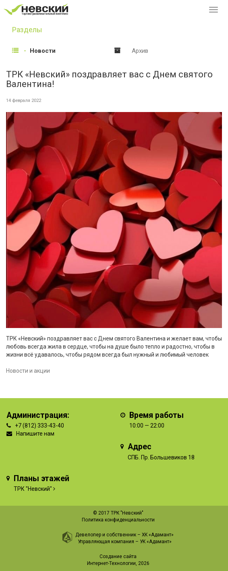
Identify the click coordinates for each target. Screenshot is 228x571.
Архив (140, 50)
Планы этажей (41, 478)
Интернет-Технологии (111, 563)
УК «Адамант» (156, 541)
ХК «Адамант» (158, 535)
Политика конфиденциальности (118, 520)
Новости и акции (28, 371)
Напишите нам (35, 433)
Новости (43, 50)
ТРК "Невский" (33, 489)
